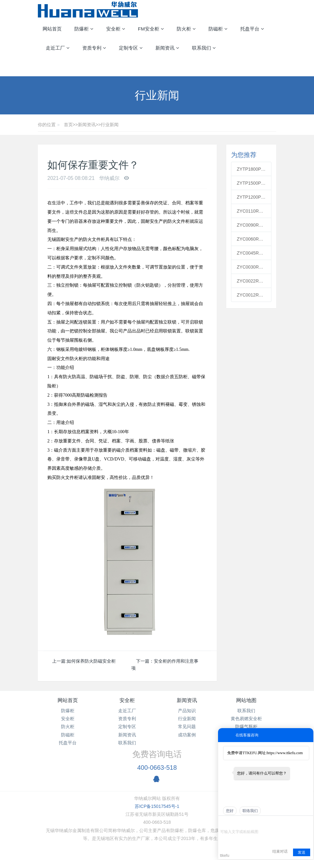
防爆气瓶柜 (246, 726)
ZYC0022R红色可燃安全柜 (251, 280)
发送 (301, 852)
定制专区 (127, 726)
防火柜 (67, 726)
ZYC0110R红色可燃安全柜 (251, 211)
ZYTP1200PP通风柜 (251, 197)
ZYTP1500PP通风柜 (251, 183)
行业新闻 (110, 124)
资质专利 (127, 718)
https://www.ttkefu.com (285, 753)
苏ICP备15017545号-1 (157, 806)
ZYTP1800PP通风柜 (251, 169)
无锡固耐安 (58, 239)
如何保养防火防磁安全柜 (91, 661)
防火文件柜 (94, 239)
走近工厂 (127, 710)
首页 (68, 124)
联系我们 (127, 742)
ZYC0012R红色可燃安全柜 (251, 294)
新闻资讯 (87, 124)
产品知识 (187, 710)
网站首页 (52, 28)
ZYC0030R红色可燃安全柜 (251, 267)
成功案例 (187, 734)
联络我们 (250, 811)
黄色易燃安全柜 (246, 718)
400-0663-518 (157, 767)
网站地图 (246, 700)
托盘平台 (68, 742)
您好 (230, 811)
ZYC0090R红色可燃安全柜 (251, 225)
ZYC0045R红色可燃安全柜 (251, 253)
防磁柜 (67, 734)
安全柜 (67, 718)
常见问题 (187, 726)
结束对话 (280, 851)
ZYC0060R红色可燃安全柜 (251, 239)
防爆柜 (67, 710)
